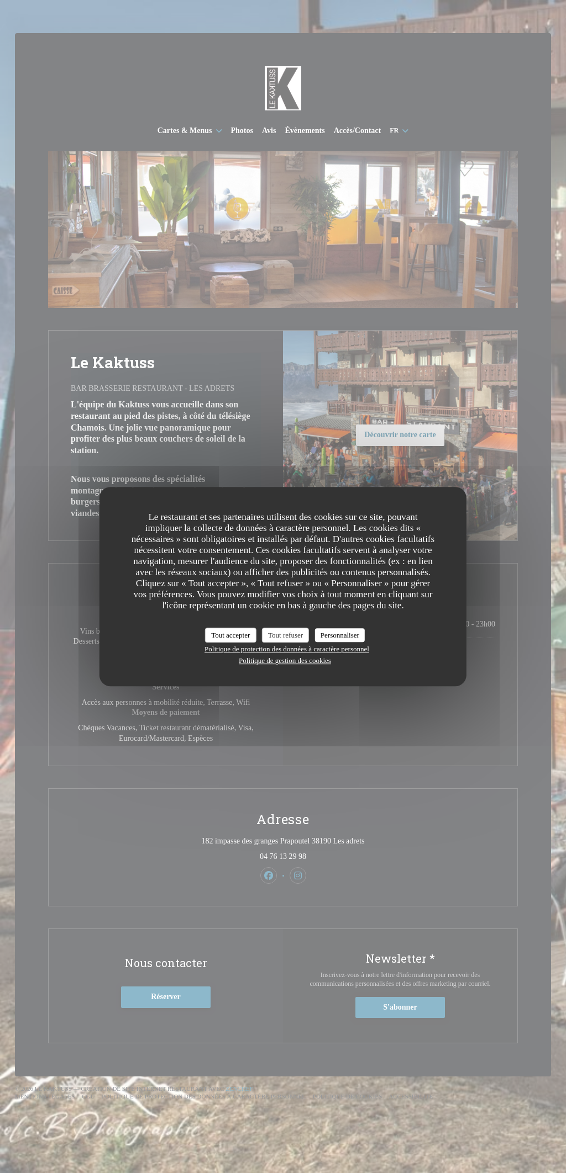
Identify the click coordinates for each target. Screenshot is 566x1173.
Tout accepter (230, 635)
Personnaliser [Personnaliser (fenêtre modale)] (340, 635)
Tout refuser (285, 635)
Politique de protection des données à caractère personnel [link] (287, 649)
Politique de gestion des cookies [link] (285, 660)
